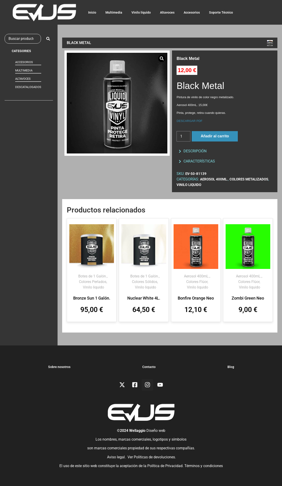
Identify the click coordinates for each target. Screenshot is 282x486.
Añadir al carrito (215, 136)
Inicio (92, 12)
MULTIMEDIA (23, 70)
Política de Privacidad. (165, 466)
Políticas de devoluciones (154, 457)
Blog (230, 367)
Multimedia (113, 12)
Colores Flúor (196, 282)
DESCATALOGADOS (28, 87)
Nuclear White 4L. (143, 298)
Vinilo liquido (189, 185)
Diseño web (155, 430)
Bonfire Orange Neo (196, 298)
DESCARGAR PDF (189, 121)
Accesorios (192, 12)
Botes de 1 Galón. (92, 276)
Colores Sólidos (144, 282)
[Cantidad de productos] (183, 136)
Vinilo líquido (141, 12)
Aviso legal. (116, 457)
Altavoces (167, 12)
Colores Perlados (92, 282)
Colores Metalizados (249, 179)
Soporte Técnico (221, 12)
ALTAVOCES (23, 78)
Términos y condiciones (203, 466)
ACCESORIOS (24, 62)
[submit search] (48, 39)
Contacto (149, 367)
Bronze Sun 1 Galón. (91, 298)
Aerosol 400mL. (214, 179)
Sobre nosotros (59, 367)
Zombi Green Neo (248, 298)
